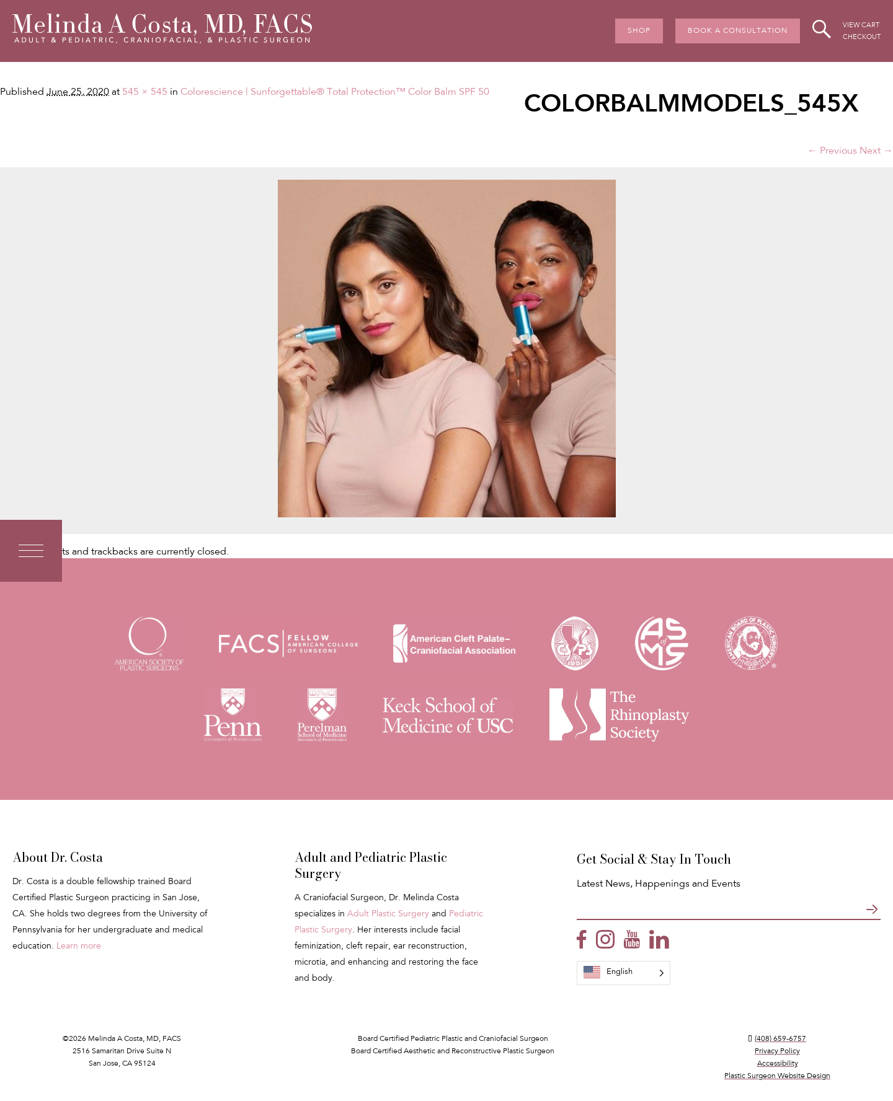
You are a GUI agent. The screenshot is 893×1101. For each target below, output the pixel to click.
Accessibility (777, 1064)
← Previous (832, 151)
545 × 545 (144, 92)
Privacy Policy (777, 1051)
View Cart (861, 25)
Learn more (78, 946)
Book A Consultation (738, 31)
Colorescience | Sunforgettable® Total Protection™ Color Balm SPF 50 (334, 92)
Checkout (862, 37)
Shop (639, 31)
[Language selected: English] (623, 973)
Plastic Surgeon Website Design (777, 1076)
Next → (876, 151)
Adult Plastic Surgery (388, 914)
